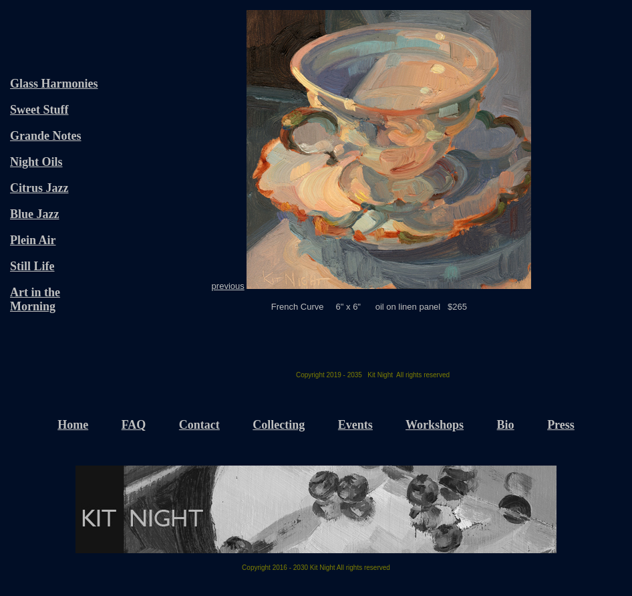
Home (72, 424)
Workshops (435, 424)
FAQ (134, 424)
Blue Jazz (34, 214)
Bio (505, 424)
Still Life (32, 266)
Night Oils (36, 162)
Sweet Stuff (39, 109)
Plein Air (33, 240)
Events (355, 424)
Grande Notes (46, 135)
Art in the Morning (35, 299)
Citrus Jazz (39, 188)
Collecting (279, 424)
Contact (199, 424)
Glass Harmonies (54, 83)
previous (228, 286)
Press (561, 424)
